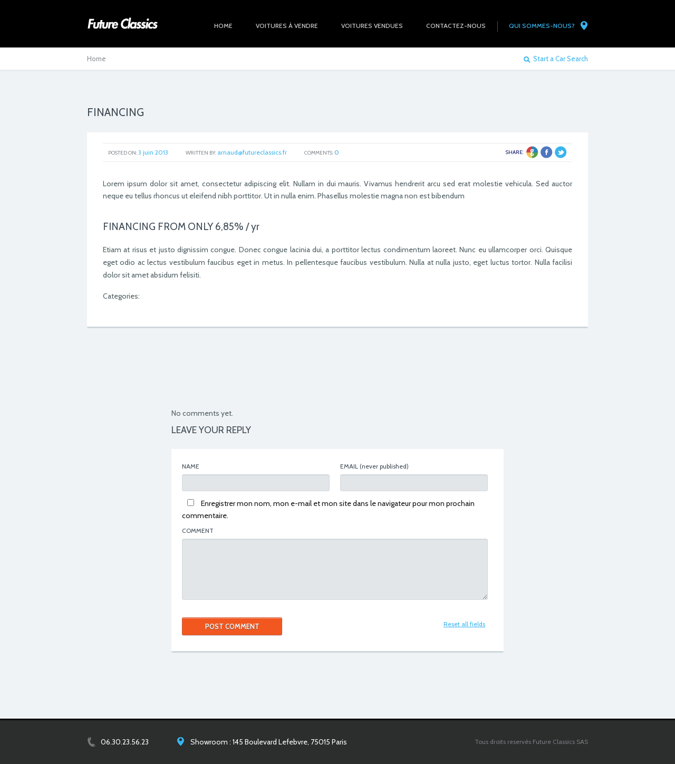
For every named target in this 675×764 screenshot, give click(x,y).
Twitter (561, 152)
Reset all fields (464, 624)
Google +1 (532, 152)
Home (96, 58)
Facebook (547, 152)
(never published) (374, 466)
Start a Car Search (560, 59)
